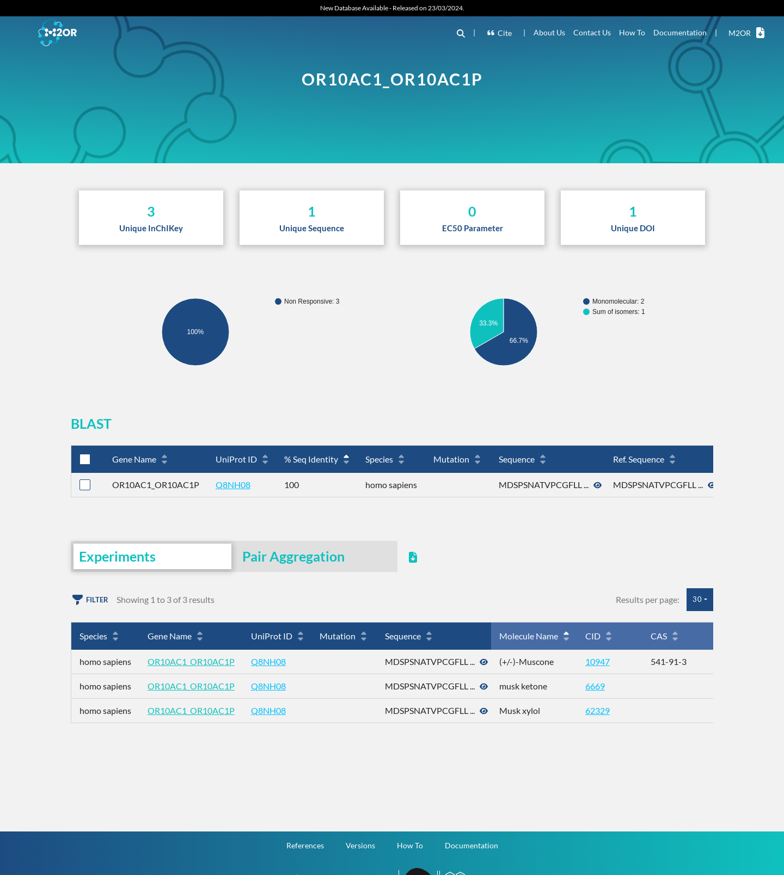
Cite (499, 33)
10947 (597, 661)
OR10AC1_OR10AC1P (191, 661)
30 (697, 599)
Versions (360, 845)
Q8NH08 (233, 484)
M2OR (746, 32)
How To (632, 32)
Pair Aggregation (293, 556)
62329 (597, 710)
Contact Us (592, 32)
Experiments (117, 556)
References (305, 845)
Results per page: (647, 599)
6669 (595, 686)
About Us (549, 32)
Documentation (680, 32)
